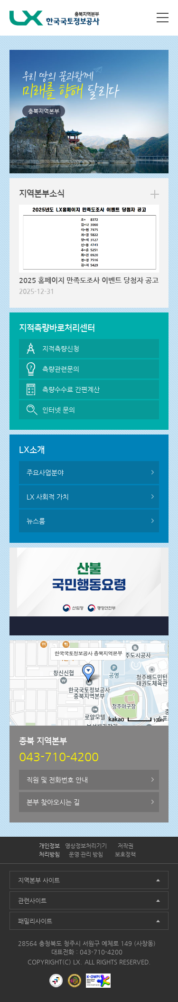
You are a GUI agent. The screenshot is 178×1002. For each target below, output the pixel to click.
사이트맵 (163, 17)
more (154, 194)
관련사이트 (32, 900)
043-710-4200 (101, 951)
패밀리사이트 (35, 921)
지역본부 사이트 (39, 880)
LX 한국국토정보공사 (54, 19)
